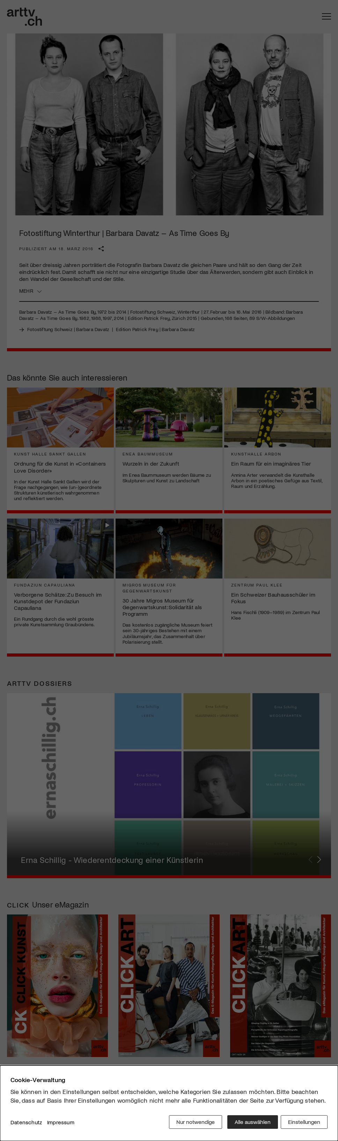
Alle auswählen (250, 1123)
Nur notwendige (193, 1123)
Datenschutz (26, 1123)
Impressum (60, 1123)
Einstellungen (304, 1123)
